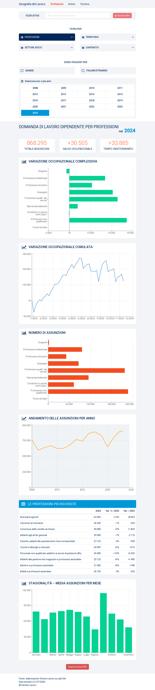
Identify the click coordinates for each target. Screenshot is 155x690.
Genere (29, 70)
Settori (71, 4)
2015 (120, 94)
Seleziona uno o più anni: (38, 81)
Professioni (57, 4)
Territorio (85, 4)
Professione (32, 37)
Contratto (92, 47)
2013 (63, 94)
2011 (120, 88)
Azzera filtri (124, 15)
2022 (91, 106)
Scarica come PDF (77, 667)
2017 (63, 100)
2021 (63, 106)
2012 (35, 94)
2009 (63, 88)
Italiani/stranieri (96, 70)
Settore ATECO (33, 47)
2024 (35, 113)
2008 (35, 88)
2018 (91, 100)
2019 (120, 100)
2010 (91, 88)
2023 (120, 106)
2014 (91, 94)
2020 (35, 106)
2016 (35, 100)
